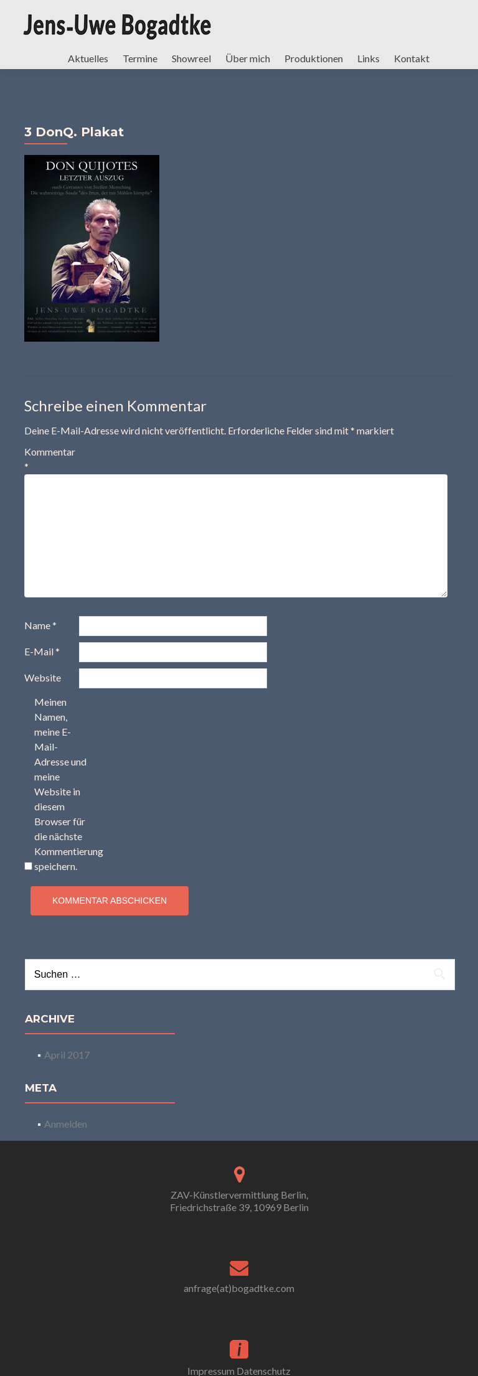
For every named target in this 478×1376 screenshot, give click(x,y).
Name (40, 638)
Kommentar (49, 471)
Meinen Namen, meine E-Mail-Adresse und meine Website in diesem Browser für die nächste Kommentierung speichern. (60, 796)
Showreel (191, 58)
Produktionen (313, 58)
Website (42, 690)
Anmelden (65, 1136)
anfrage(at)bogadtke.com (239, 1300)
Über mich (247, 58)
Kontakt (411, 58)
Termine (140, 58)
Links (368, 58)
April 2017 (67, 1067)
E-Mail (42, 664)
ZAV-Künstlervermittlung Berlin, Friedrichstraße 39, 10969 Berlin (239, 1213)
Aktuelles (88, 58)
